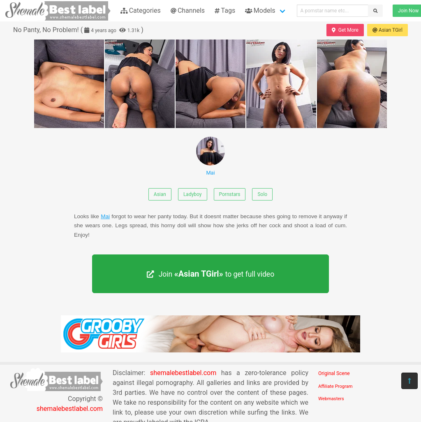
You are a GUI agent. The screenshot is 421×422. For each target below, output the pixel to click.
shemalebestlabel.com (70, 409)
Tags (225, 10)
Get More (345, 30)
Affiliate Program (335, 386)
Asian (160, 194)
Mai (210, 156)
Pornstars (230, 194)
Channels (188, 10)
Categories (140, 10)
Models (260, 10)
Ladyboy (192, 194)
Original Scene (334, 373)
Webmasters (331, 398)
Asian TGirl (387, 30)
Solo (262, 194)
